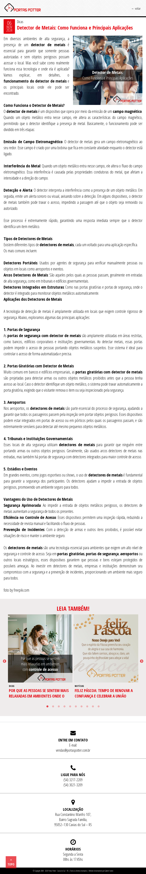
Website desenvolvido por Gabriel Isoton (101, 870)
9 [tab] (93, 706)
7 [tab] (81, 706)
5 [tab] (70, 706)
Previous (4, 661)
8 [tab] (87, 706)
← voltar (136, 8)
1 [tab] (47, 706)
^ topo (11, 862)
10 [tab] (98, 706)
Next (142, 661)
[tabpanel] (40, 661)
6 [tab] (76, 706)
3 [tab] (59, 706)
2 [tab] (53, 706)
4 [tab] (64, 706)
